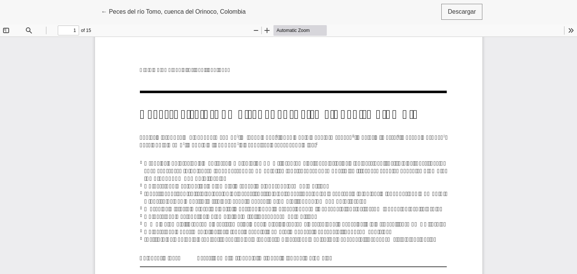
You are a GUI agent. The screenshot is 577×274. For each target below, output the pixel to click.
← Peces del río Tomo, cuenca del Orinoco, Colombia (173, 11)
